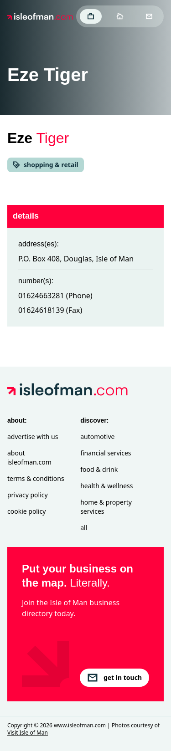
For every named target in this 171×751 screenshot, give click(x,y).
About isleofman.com (29, 457)
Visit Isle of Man (27, 732)
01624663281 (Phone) (55, 296)
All (83, 527)
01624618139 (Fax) (50, 310)
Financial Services (105, 453)
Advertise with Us (32, 436)
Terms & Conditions (35, 478)
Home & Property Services (106, 507)
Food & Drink (99, 469)
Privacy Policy (27, 494)
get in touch (114, 677)
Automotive (97, 436)
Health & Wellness (106, 485)
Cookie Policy (26, 511)
